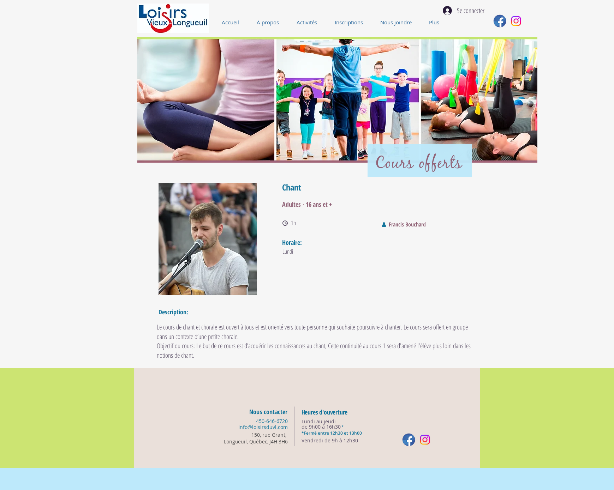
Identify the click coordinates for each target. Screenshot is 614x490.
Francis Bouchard (407, 224)
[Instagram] (516, 21)
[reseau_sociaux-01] (499, 21)
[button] (310, 22)
